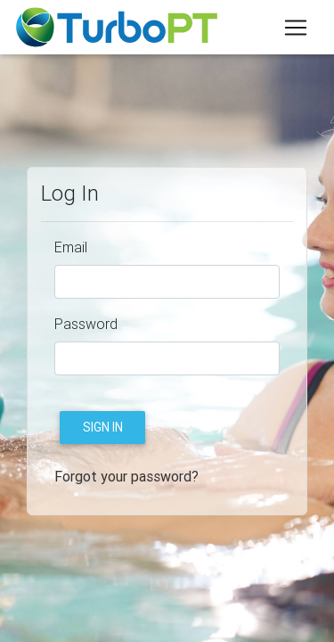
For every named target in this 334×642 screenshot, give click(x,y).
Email (70, 247)
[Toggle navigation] (296, 28)
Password (86, 324)
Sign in (103, 427)
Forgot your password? (126, 476)
